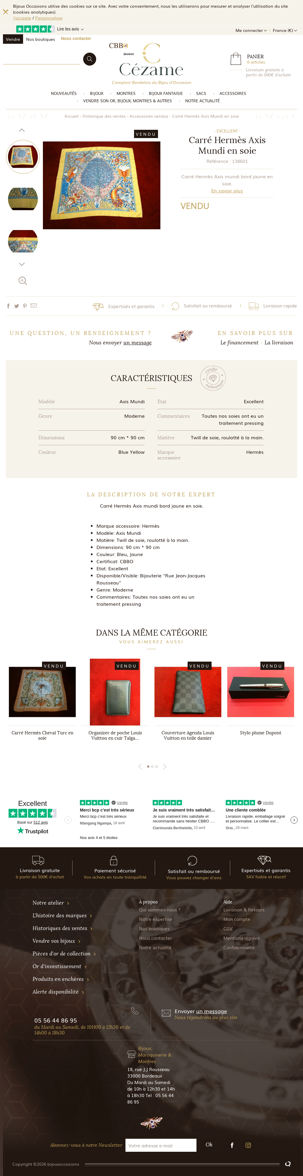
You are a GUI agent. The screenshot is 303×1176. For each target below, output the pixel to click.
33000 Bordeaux (144, 1075)
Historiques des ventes (63, 928)
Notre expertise (156, 919)
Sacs (201, 93)
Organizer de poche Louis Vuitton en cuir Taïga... (115, 735)
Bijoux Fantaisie (166, 93)
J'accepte (22, 18)
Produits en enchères (61, 979)
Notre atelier (51, 903)
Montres (126, 93)
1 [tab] (148, 766)
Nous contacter (76, 38)
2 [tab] (152, 766)
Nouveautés (64, 93)
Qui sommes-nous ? (159, 909)
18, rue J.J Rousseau (148, 1069)
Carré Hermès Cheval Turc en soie (42, 735)
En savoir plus (227, 190)
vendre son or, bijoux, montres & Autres (127, 100)
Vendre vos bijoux (57, 941)
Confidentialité (239, 947)
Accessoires (233, 93)
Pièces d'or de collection (64, 953)
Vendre (13, 39)
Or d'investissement (60, 966)
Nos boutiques (40, 39)
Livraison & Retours (244, 909)
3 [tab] (156, 766)
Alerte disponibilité (58, 992)
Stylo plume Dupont (260, 733)
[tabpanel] (42, 705)
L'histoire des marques (62, 915)
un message (137, 342)
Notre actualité (202, 100)
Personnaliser (49, 18)
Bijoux (96, 93)
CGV (228, 928)
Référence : (219, 161)
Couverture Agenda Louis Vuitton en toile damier (188, 735)
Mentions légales (241, 937)
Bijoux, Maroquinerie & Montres (154, 1054)
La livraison (279, 342)
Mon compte (236, 919)
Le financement (239, 342)
